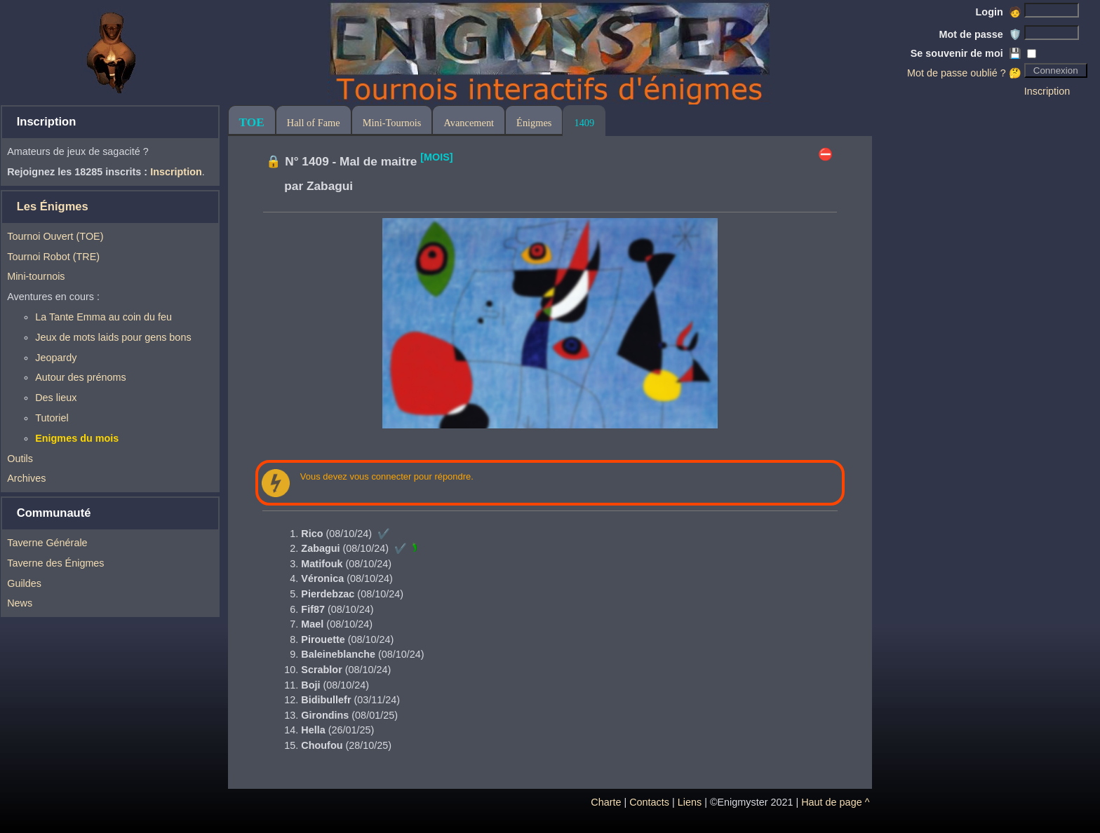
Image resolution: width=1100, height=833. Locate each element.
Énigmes (533, 122)
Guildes (24, 583)
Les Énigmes (52, 206)
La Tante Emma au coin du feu (103, 317)
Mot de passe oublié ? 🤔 (964, 73)
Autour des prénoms (80, 377)
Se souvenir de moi (966, 53)
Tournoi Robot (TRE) (53, 256)
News (19, 603)
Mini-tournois (36, 276)
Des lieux (55, 397)
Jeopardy (55, 357)
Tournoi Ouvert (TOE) (55, 236)
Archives (26, 478)
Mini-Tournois (392, 122)
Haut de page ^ (835, 802)
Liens (690, 802)
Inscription (1047, 91)
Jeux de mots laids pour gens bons (113, 337)
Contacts (649, 802)
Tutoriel (51, 418)
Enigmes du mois (77, 438)
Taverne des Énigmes (55, 563)
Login (998, 12)
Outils (20, 458)
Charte (606, 802)
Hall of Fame (313, 122)
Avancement (468, 122)
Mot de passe (980, 34)
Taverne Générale (47, 542)
